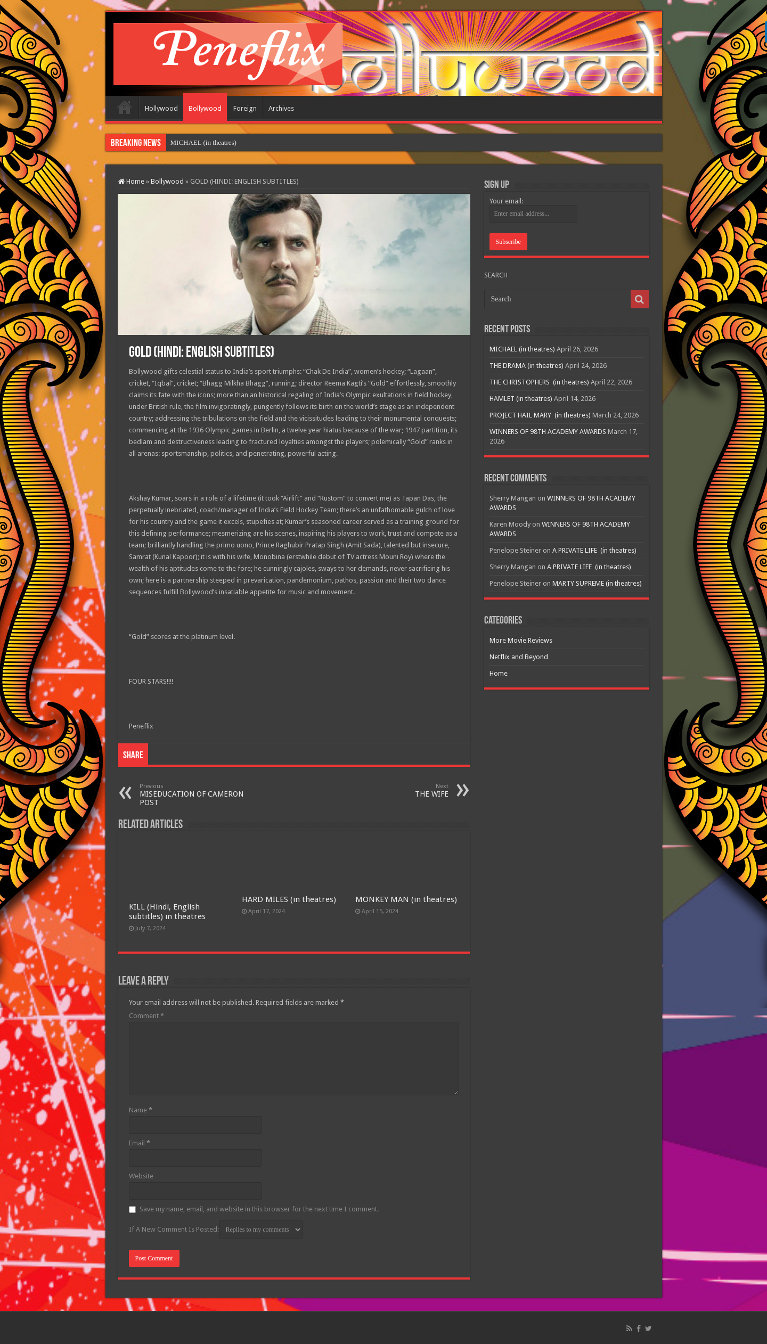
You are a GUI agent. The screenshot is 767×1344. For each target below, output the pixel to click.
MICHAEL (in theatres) (203, 142)
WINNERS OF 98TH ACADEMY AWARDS (547, 432)
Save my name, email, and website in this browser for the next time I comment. (259, 1209)
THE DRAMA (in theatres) (526, 366)
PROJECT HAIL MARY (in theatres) (540, 415)
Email (139, 1143)
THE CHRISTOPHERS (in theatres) (539, 382)
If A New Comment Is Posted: (216, 1229)
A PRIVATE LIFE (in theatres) (594, 550)
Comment (146, 1016)
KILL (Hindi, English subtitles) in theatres (167, 911)
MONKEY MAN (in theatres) (406, 899)
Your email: (506, 201)
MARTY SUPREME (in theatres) (597, 583)
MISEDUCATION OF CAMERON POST (194, 795)
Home (124, 107)
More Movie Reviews (520, 640)
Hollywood (161, 108)
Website (141, 1176)
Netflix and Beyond (518, 657)
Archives (281, 108)
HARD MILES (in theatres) (289, 899)
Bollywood (205, 108)
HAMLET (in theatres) (520, 399)
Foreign (245, 108)
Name (140, 1110)
